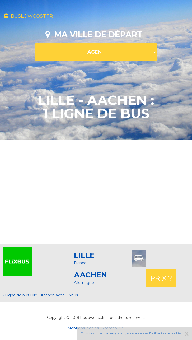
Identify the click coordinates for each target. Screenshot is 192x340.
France (80, 262)
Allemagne (84, 282)
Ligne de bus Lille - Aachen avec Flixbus (40, 295)
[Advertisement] (98, 192)
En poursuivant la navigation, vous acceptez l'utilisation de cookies (131, 333)
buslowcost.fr (28, 16)
